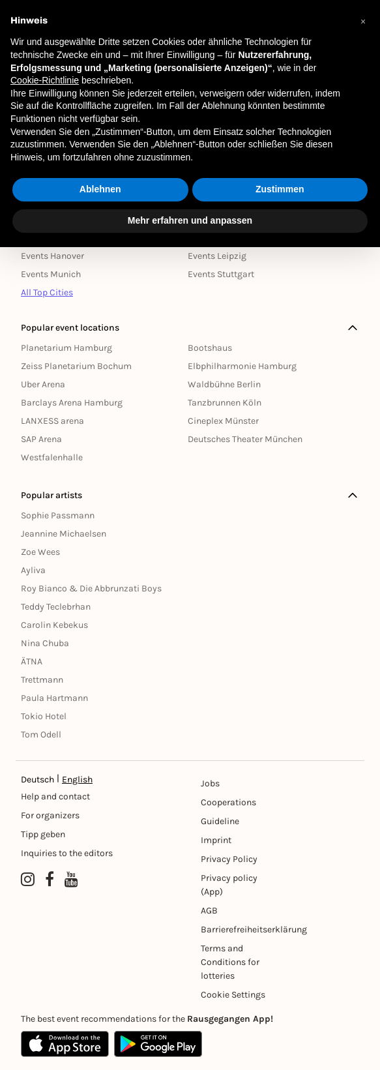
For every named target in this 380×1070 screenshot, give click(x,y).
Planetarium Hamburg (66, 347)
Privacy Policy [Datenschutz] (229, 859)
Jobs (210, 783)
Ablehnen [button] (100, 189)
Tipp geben (43, 834)
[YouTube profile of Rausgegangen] (71, 879)
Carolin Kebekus (54, 625)
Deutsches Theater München (245, 439)
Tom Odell (41, 734)
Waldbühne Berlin (224, 384)
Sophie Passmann (58, 515)
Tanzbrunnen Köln (224, 402)
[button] (363, 20)
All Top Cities (47, 292)
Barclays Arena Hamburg (72, 402)
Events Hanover (52, 255)
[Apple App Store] (65, 1044)
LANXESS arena (52, 420)
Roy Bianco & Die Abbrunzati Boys (91, 588)
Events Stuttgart (221, 274)
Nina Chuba (45, 643)
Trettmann (42, 679)
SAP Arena (41, 439)
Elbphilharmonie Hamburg (242, 366)
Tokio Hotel (43, 716)
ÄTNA (31, 661)
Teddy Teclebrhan (56, 606)
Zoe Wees (40, 551)
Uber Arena (43, 384)
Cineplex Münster (223, 420)
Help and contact (55, 796)
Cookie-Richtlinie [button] (44, 80)
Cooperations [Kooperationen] (228, 802)
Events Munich (51, 274)
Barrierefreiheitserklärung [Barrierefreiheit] (240, 929)
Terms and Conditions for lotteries (230, 962)
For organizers (50, 815)
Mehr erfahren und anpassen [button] (190, 220)
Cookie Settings (233, 994)
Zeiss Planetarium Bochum (76, 366)
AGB (209, 910)
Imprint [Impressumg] (216, 840)
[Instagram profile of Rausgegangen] (28, 879)
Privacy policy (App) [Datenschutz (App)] (229, 884)
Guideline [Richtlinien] (220, 821)
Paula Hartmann (54, 698)
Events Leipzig (217, 255)
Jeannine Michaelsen (63, 533)
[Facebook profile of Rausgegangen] (49, 879)
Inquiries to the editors (67, 853)
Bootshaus (210, 347)
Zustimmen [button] (280, 189)
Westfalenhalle (52, 457)
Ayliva (33, 570)
